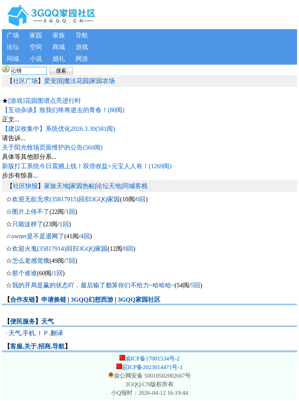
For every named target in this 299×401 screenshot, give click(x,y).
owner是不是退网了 (37, 236)
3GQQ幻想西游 (92, 299)
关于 (30, 346)
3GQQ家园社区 (139, 299)
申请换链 (53, 299)
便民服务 (22, 321)
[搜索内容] (29, 71)
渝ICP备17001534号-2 (152, 358)
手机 (29, 333)
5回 (195, 285)
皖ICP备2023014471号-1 (152, 367)
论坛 (13, 47)
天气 (47, 321)
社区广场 (25, 80)
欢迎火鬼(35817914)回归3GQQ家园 (59, 248)
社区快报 (25, 186)
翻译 (57, 333)
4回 (85, 236)
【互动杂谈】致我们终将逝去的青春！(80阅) (63, 110)
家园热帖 (82, 186)
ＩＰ (43, 333)
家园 (36, 35)
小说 (36, 58)
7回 (70, 260)
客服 (16, 346)
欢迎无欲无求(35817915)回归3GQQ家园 (66, 199)
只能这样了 (27, 224)
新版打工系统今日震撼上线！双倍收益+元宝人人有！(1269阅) (87, 166)
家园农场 (102, 80)
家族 (59, 35)
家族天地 (56, 186)
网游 (82, 58)
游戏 (82, 47)
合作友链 (22, 299)
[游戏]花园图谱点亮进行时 (44, 100)
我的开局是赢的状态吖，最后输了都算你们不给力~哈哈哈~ (93, 285)
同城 (13, 58)
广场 (13, 35)
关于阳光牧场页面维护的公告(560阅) (52, 147)
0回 (141, 199)
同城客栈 (135, 186)
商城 (59, 47)
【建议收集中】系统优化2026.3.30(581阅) (58, 128)
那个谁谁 (24, 273)
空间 (36, 47)
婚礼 (59, 58)
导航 (82, 35)
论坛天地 (108, 186)
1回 (70, 211)
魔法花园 (76, 80)
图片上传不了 (30, 211)
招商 (44, 346)
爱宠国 (53, 80)
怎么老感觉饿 (30, 260)
